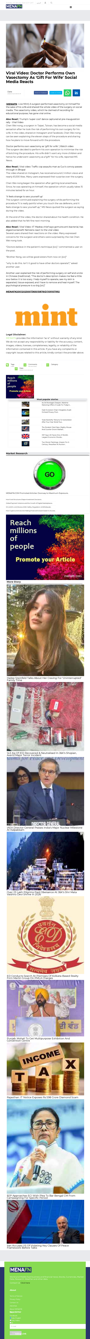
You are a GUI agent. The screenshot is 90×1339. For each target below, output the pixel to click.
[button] (45, 3)
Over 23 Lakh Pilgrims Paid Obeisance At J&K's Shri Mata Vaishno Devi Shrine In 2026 (42, 896)
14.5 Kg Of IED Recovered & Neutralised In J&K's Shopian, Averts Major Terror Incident (42, 757)
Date (9, 96)
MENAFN (12, 108)
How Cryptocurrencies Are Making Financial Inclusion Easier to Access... (31, 515)
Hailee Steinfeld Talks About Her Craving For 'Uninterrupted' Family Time (44, 683)
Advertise (13, 1308)
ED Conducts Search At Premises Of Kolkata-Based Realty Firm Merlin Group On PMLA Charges (42, 980)
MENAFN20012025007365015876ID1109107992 (33, 295)
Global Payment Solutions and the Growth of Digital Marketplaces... (29, 507)
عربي (39, 3)
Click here (25, 1285)
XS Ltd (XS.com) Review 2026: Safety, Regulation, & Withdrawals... (29, 511)
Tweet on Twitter (55, 97)
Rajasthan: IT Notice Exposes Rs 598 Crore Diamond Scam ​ (43, 1099)
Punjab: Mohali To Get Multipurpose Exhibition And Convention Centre (38, 1042)
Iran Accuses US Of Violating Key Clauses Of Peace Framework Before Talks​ (45, 1248)
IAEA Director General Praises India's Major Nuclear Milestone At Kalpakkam (44, 832)
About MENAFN (16, 1311)
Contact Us (14, 1304)
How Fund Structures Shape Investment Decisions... (24, 503)
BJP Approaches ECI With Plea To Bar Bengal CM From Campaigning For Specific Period (41, 1199)
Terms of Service (16, 1298)
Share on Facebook (41, 97)
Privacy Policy (15, 1301)
